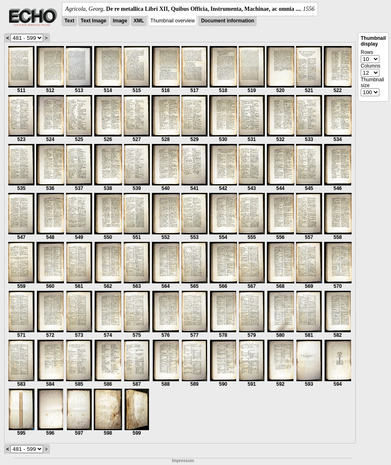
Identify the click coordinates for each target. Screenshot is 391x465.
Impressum (183, 460)
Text (69, 21)
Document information (227, 21)
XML (139, 21)
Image (120, 21)
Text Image (93, 21)
